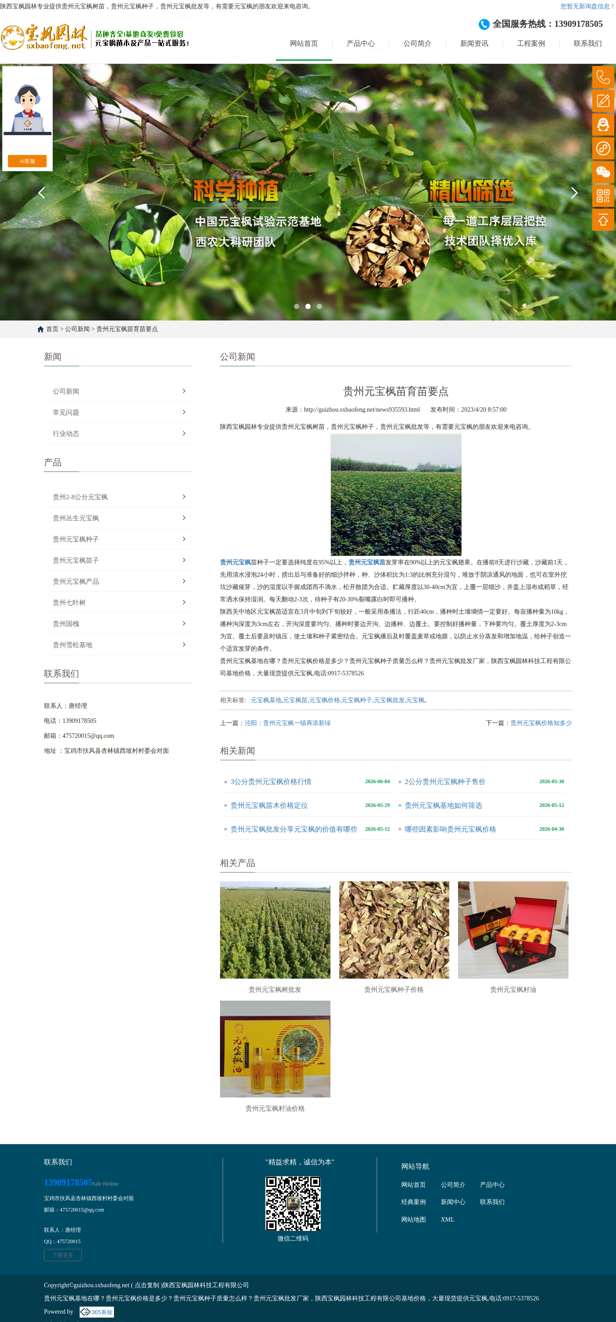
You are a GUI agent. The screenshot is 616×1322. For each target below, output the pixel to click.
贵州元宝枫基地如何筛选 (443, 805)
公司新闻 (77, 329)
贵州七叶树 (69, 602)
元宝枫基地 (266, 700)
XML (448, 1219)
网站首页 (304, 43)
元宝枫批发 (389, 700)
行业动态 (66, 433)
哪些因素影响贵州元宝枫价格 (450, 829)
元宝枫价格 (324, 700)
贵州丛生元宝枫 (76, 518)
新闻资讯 (474, 43)
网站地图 (413, 1219)
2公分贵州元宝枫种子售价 (445, 781)
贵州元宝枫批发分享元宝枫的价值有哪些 (294, 829)
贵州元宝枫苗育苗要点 (127, 329)
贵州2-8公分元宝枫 (80, 497)
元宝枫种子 (356, 700)
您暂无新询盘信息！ (588, 6)
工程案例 (531, 43)
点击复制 (147, 1285)
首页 (52, 329)
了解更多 (62, 1255)
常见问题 (66, 412)
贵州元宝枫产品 (76, 581)
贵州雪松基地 (72, 644)
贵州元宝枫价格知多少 (541, 723)
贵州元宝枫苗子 (76, 560)
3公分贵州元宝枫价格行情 (271, 781)
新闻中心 (453, 1202)
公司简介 (417, 43)
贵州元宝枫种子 (76, 539)
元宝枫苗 (295, 700)
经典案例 (413, 1202)
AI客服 (27, 161)
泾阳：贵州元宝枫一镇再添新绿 (288, 723)
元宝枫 (415, 700)
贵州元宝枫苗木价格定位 (269, 805)
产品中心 (361, 43)
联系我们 (588, 43)
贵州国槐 (66, 623)
